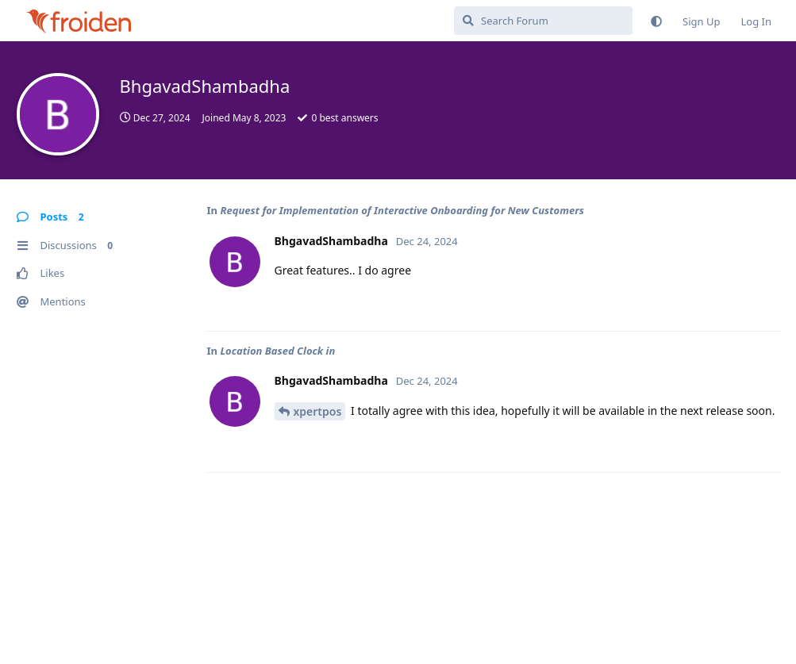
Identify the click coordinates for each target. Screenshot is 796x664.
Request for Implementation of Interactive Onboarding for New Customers (401, 210)
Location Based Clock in (277, 351)
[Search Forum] (543, 20)
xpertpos (318, 411)
